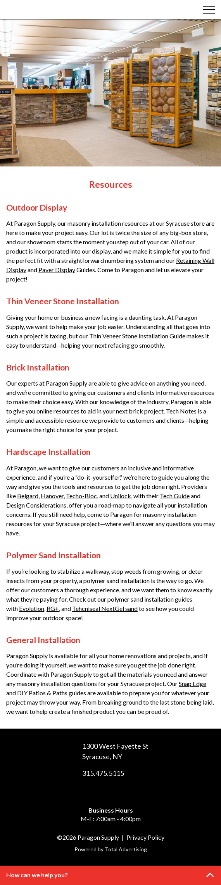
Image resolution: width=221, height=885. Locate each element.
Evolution (31, 608)
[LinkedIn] (117, 792)
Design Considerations (36, 505)
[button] (110, 875)
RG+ (53, 608)
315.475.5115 (103, 773)
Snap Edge (192, 683)
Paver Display (56, 269)
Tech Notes (181, 411)
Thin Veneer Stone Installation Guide (137, 336)
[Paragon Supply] (45, 9)
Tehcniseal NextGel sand (105, 608)
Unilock (120, 495)
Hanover (52, 495)
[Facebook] (103, 792)
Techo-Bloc (81, 495)
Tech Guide (175, 495)
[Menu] (209, 9)
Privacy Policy (145, 837)
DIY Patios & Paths (42, 692)
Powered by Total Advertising (110, 849)
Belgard (27, 495)
